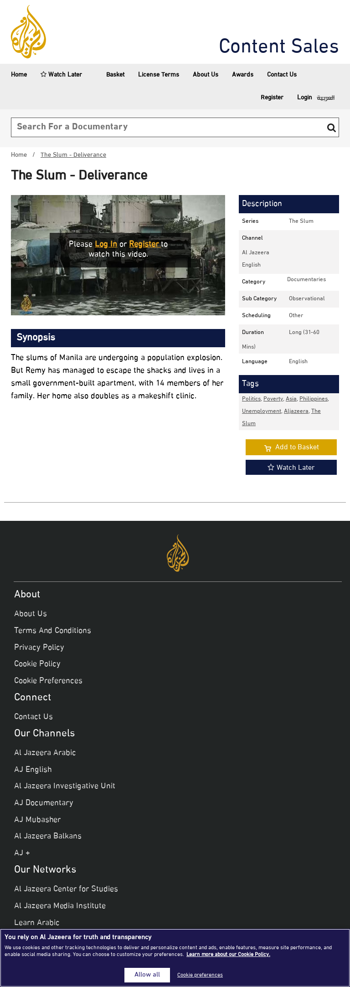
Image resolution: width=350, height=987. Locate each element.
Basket (110, 75)
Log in (106, 245)
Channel (252, 238)
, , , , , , (285, 411)
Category (253, 282)
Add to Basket (297, 448)
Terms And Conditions (52, 631)
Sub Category (259, 299)
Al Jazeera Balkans (48, 836)
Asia (291, 399)
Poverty (273, 399)
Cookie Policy (37, 664)
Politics (251, 399)
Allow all (147, 975)
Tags (250, 384)
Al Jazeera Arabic (45, 753)
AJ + (22, 853)
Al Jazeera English (255, 259)
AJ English (33, 770)
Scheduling (256, 316)
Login (304, 98)
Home (19, 75)
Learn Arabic (37, 923)
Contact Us (282, 75)
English (298, 362)
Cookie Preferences (48, 681)
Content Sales (279, 47)
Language (255, 362)
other (296, 316)
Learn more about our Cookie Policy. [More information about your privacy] (228, 954)
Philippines (313, 399)
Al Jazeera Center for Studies (66, 889)
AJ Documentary (43, 803)
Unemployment (261, 411)
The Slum (301, 221)
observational (307, 299)
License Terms (158, 75)
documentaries (306, 280)
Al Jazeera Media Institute (60, 906)
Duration (253, 333)
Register (272, 98)
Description (262, 204)
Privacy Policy (39, 648)
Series (250, 221)
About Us (205, 75)
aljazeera (296, 411)
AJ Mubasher (37, 820)
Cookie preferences (200, 975)
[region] (175, 958)
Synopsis (35, 338)
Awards (242, 75)
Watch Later (61, 75)
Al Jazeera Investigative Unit (64, 786)
